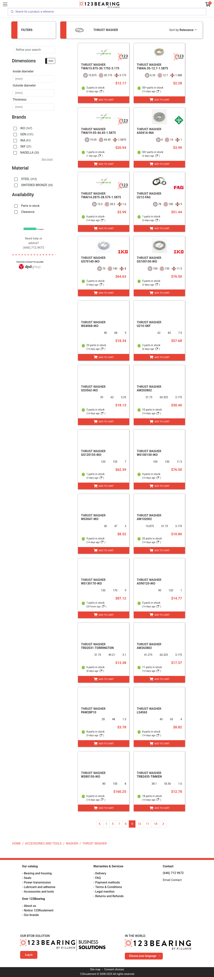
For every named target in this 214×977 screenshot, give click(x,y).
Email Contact (172, 880)
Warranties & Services (108, 866)
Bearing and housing (38, 873)
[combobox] (33, 78)
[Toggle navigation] (5, 4)
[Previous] (99, 824)
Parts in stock (30, 206)
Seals (27, 878)
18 (155, 824)
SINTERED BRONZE (37, 185)
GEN (26, 134)
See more (47, 159)
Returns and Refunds (109, 896)
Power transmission (37, 882)
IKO (26, 128)
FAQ (98, 878)
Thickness (20, 99)
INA (25, 140)
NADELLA (29, 152)
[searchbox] (33, 79)
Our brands (31, 915)
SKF (25, 146)
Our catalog (30, 866)
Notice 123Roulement (38, 910)
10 (139, 824)
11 (147, 824)
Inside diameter (23, 71)
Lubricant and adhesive (39, 887)
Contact (168, 866)
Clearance (28, 212)
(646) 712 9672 (173, 873)
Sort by (181, 30)
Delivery (100, 873)
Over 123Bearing (33, 899)
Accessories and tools (39, 891)
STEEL (29, 179)
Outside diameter (24, 85)
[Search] (107, 11)
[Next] (163, 824)
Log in (28, 954)
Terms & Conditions (108, 887)
